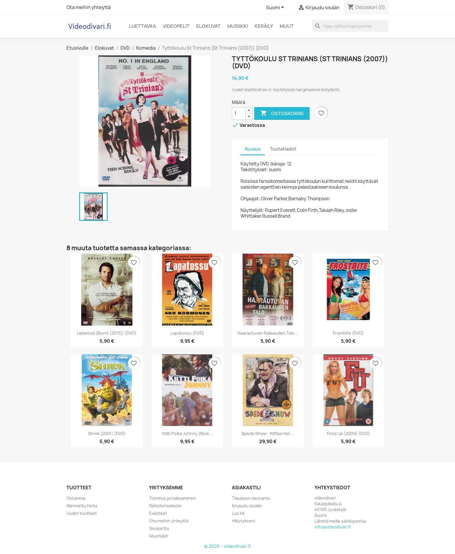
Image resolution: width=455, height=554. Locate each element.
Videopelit (176, 26)
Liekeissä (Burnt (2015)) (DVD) (106, 333)
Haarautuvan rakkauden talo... (267, 333)
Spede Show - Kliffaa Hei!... (267, 433)
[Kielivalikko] (276, 7)
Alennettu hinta (81, 505)
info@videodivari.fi (333, 527)
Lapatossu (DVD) (187, 333)
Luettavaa (142, 26)
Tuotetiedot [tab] (283, 149)
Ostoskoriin (282, 113)
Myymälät (158, 536)
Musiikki (237, 26)
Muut (287, 26)
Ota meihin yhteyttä (88, 7)
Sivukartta (159, 528)
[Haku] (350, 26)
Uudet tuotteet (81, 513)
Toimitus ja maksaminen (172, 498)
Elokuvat (208, 26)
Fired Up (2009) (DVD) (348, 433)
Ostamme (76, 498)
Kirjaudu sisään (247, 505)
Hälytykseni (243, 521)
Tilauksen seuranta (251, 498)
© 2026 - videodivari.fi (227, 546)
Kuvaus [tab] (253, 149)
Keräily (263, 26)
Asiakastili (246, 487)
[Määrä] (239, 113)
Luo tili (238, 513)
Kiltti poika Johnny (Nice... (187, 433)
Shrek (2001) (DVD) (107, 433)
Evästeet (158, 513)
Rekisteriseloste (165, 505)
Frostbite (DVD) (348, 333)
